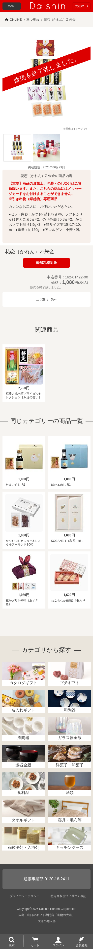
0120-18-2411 (57, 879)
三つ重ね (32, 19)
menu (11, 6)
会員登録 (82, 945)
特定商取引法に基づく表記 (68, 896)
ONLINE (16, 19)
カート (35, 945)
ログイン (58, 945)
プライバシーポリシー (24, 896)
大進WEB (81, 6)
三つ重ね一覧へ (46, 299)
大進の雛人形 (47, 921)
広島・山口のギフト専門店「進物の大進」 (46, 915)
